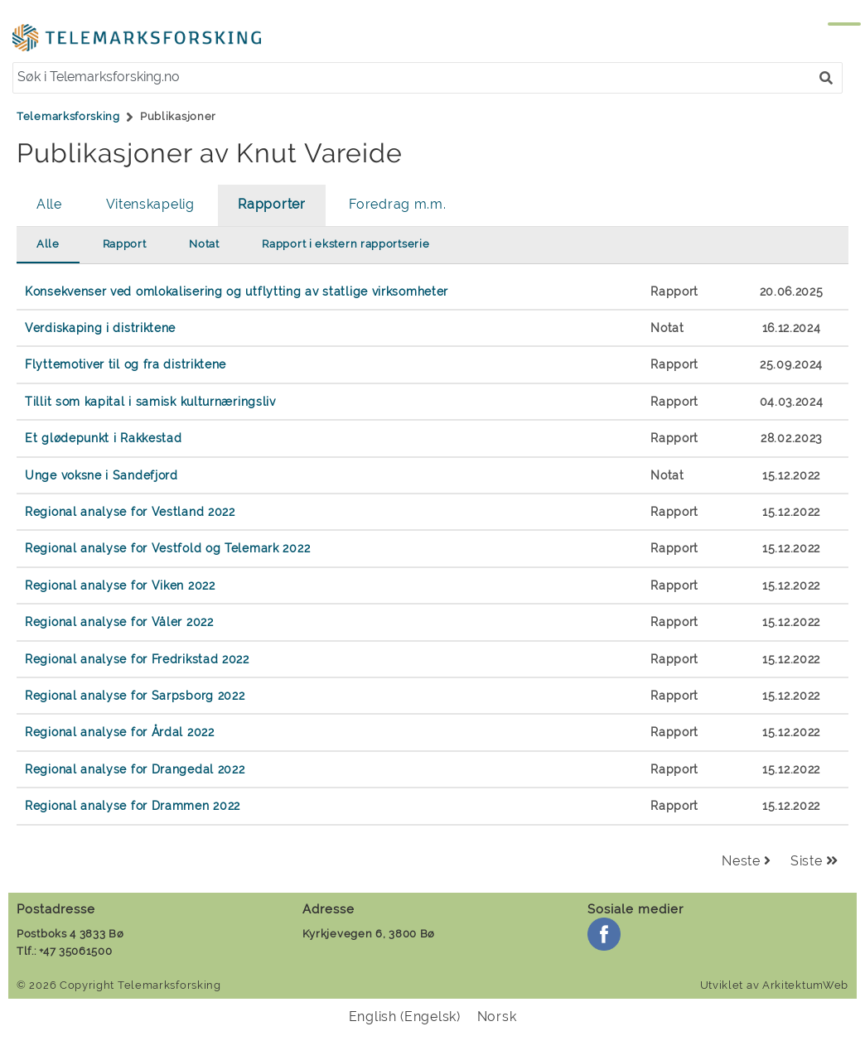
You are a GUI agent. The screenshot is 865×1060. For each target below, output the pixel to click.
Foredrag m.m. (397, 204)
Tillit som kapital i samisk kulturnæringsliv (150, 401)
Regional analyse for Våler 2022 (119, 621)
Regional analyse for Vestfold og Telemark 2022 (167, 548)
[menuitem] (405, 1017)
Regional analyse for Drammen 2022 (132, 805)
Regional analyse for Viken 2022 (120, 585)
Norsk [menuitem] (497, 1016)
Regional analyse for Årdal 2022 (120, 732)
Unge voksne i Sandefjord (101, 475)
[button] (826, 78)
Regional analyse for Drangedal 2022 (135, 769)
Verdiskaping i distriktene (100, 327)
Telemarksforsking (68, 116)
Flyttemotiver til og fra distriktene (125, 364)
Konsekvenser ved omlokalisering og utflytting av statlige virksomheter (236, 291)
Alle (49, 204)
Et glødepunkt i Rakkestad (103, 438)
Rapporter (271, 204)
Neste (746, 861)
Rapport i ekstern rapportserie (345, 244)
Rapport (125, 244)
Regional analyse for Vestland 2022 (130, 511)
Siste (814, 861)
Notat (204, 244)
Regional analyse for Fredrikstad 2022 (137, 659)
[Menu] (827, 32)
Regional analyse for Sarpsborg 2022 (135, 695)
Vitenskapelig (150, 204)
